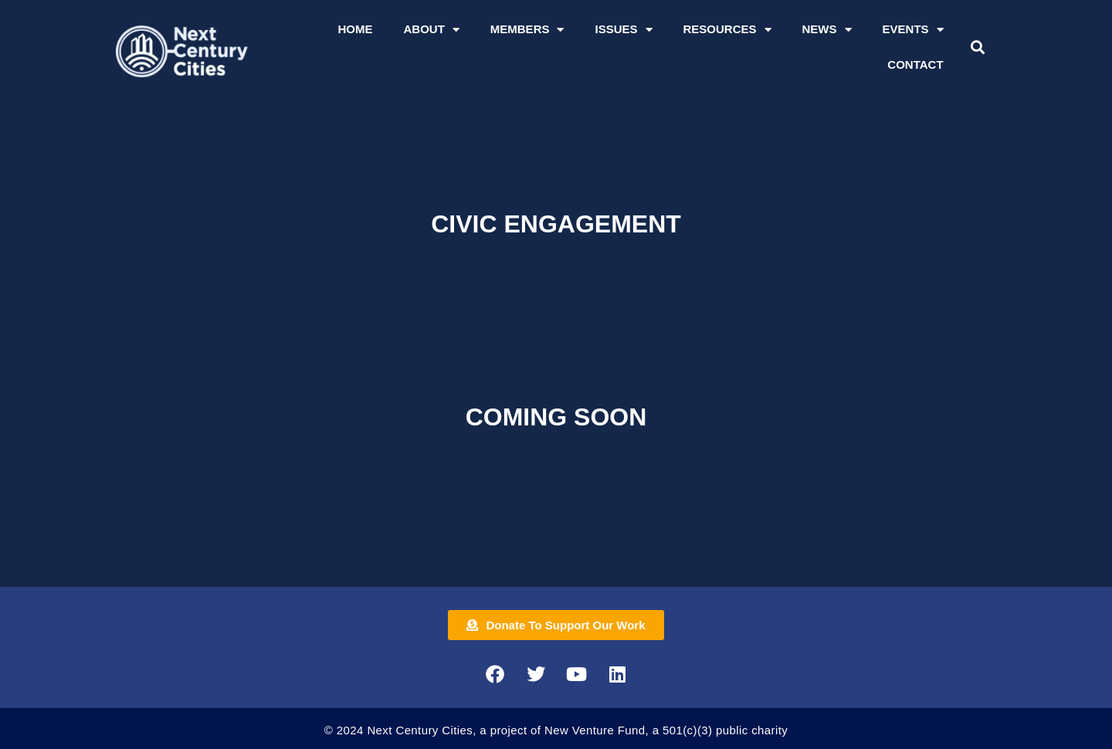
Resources (727, 29)
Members (527, 29)
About (431, 29)
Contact (915, 64)
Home (354, 29)
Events (913, 29)
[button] (977, 47)
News (827, 29)
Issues (623, 29)
